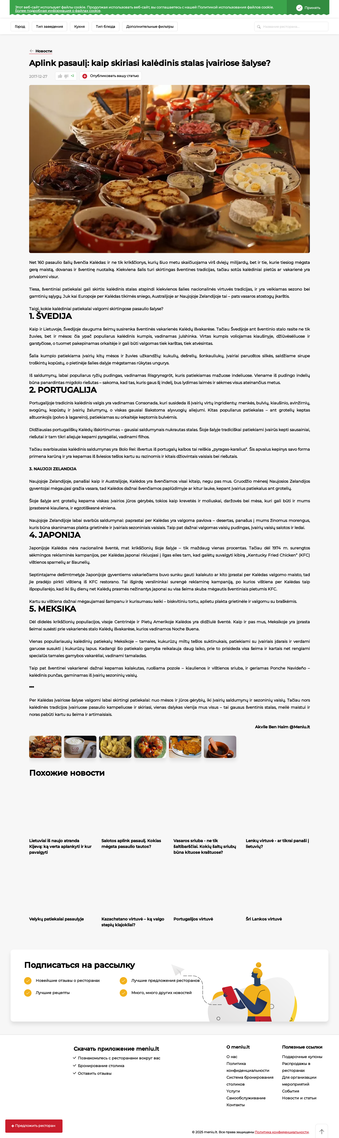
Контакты (235, 1104)
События (290, 1091)
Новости (43, 51)
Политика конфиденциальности (282, 1132)
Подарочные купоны (302, 1056)
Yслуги (233, 1091)
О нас (231, 1056)
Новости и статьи (299, 1097)
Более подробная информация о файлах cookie (57, 10)
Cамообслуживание (246, 1097)
